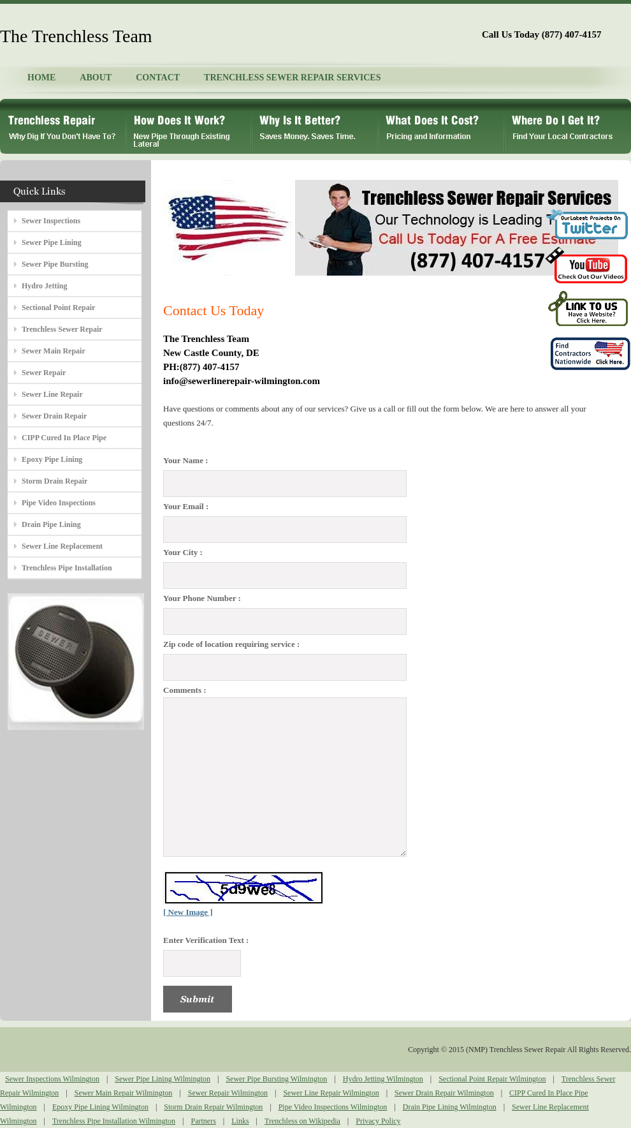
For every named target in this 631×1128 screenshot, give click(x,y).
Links (240, 1121)
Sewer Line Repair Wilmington (331, 1092)
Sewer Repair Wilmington (228, 1092)
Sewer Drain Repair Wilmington (444, 1092)
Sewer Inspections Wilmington (52, 1078)
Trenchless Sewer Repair (62, 329)
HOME (41, 77)
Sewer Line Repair (52, 394)
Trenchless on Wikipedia (302, 1121)
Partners (203, 1121)
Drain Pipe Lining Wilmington (450, 1106)
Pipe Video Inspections (59, 502)
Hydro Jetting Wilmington (383, 1078)
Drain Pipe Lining (51, 524)
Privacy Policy (378, 1121)
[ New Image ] (188, 912)
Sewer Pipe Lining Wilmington (162, 1078)
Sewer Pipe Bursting (55, 264)
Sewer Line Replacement (62, 546)
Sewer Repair (44, 372)
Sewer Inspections (51, 220)
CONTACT (158, 77)
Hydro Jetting (44, 285)
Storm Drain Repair (54, 481)
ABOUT (96, 77)
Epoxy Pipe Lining (52, 459)
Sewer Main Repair (53, 350)
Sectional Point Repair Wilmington (492, 1078)
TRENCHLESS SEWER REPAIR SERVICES (292, 77)
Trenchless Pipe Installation (67, 567)
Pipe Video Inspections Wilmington (333, 1106)
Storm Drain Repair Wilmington (213, 1106)
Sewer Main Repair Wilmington (124, 1092)
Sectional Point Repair (58, 307)
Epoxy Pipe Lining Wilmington (100, 1106)
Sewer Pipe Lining (52, 242)
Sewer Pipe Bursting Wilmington (276, 1078)
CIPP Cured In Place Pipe (64, 437)
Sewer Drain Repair (54, 416)
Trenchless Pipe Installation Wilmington (113, 1121)
